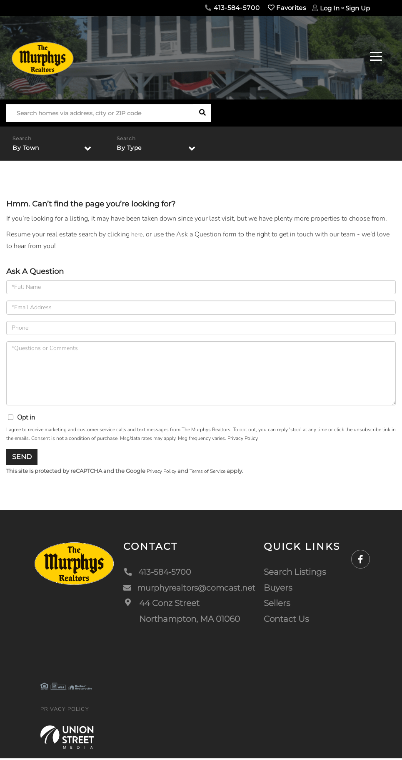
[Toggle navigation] (376, 55)
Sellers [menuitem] (279, 605)
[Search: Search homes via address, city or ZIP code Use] (99, 113)
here (137, 235)
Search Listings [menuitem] (297, 574)
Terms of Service (212, 473)
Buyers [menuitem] (280, 589)
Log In (330, 8)
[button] (202, 113)
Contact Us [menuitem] (288, 621)
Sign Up (357, 8)
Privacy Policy (242, 439)
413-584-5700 (232, 8)
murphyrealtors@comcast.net (190, 589)
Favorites (287, 8)
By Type (131, 148)
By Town (27, 148)
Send (22, 458)
